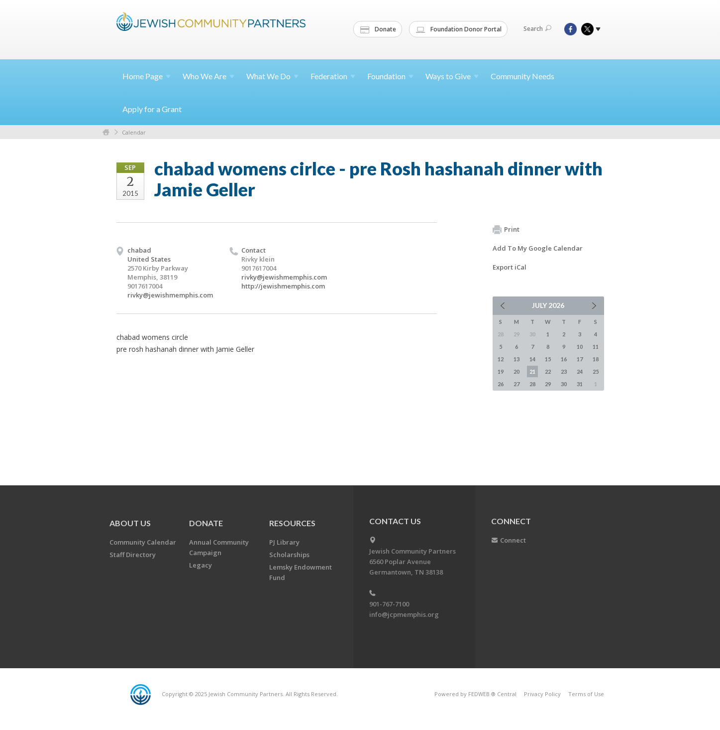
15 (548, 359)
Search (537, 28)
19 (501, 371)
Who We (208, 76)
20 (516, 371)
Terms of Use (586, 694)
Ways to (452, 76)
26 (501, 384)
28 (532, 384)
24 (580, 371)
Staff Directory (132, 554)
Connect (513, 540)
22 (548, 371)
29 (548, 384)
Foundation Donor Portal (459, 29)
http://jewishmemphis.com (283, 286)
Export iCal (509, 267)
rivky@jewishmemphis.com (170, 295)
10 (580, 346)
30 (564, 384)
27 (516, 384)
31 (580, 384)
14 (532, 359)
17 (580, 359)
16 (564, 359)
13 (516, 359)
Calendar (134, 132)
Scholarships (289, 554)
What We (272, 76)
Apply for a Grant (152, 109)
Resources (292, 523)
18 (596, 359)
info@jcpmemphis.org (404, 614)
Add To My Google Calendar (538, 248)
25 (596, 371)
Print (506, 230)
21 (532, 371)
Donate (378, 29)
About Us (130, 523)
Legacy (200, 565)
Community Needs (522, 76)
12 (501, 359)
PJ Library (284, 542)
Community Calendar (142, 542)
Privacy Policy (542, 694)
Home (146, 76)
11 (596, 346)
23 (564, 371)
